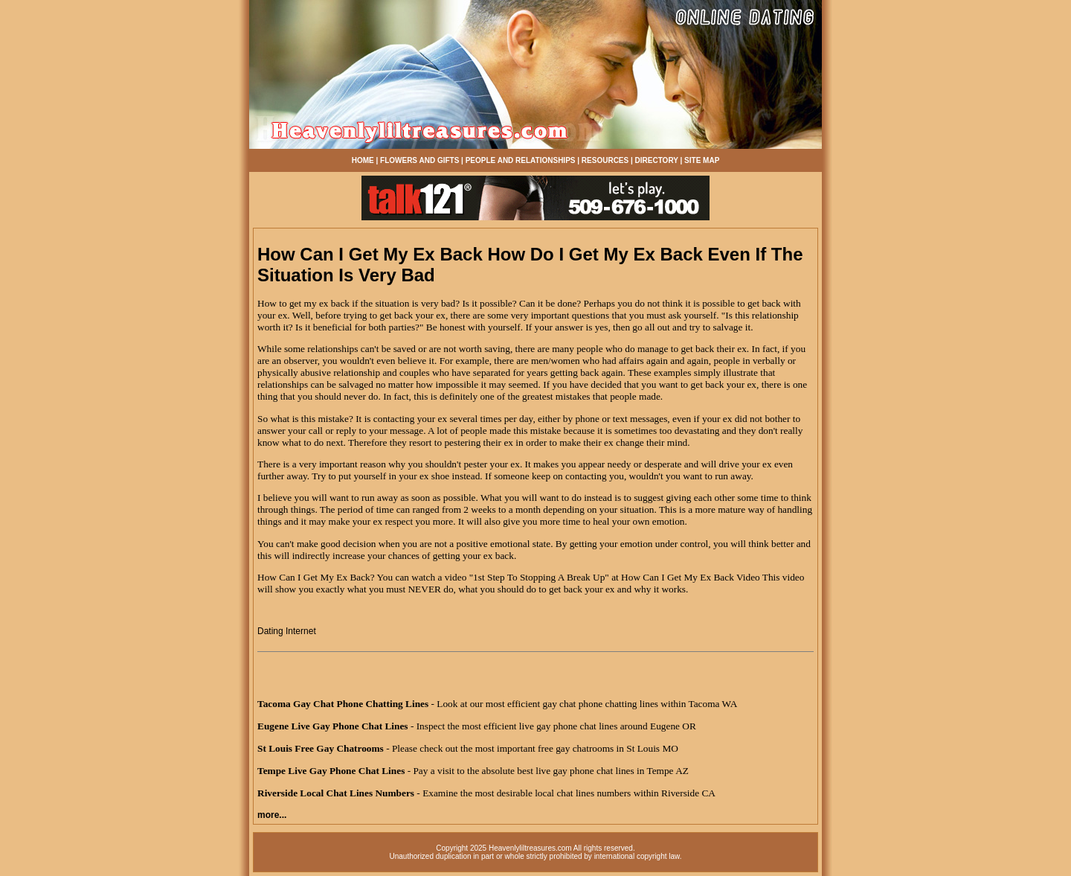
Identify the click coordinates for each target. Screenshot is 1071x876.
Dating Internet (286, 631)
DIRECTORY (656, 160)
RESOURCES (605, 160)
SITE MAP (701, 160)
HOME (363, 160)
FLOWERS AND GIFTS (419, 160)
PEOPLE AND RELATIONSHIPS (521, 160)
